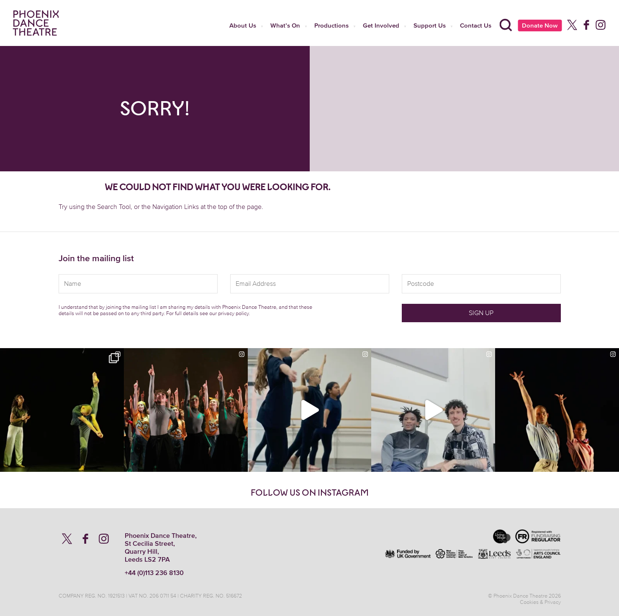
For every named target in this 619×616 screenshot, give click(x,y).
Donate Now (539, 25)
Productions (331, 25)
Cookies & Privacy (540, 602)
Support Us (430, 25)
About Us (242, 25)
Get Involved (381, 25)
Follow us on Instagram (310, 492)
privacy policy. (234, 313)
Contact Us (475, 25)
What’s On (285, 25)
